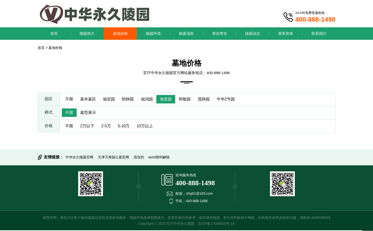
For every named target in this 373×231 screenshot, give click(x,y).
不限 (69, 99)
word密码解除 (159, 158)
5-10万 (126, 127)
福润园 (149, 99)
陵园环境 (153, 33)
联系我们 (318, 33)
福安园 (110, 99)
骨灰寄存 (219, 33)
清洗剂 (139, 158)
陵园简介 (87, 33)
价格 (49, 127)
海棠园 (168, 99)
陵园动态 (252, 33)
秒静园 (130, 99)
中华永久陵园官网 (79, 158)
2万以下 (88, 127)
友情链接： (54, 158)
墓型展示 (89, 113)
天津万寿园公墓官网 (113, 158)
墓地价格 (120, 33)
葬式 (49, 113)
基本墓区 (89, 99)
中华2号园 (229, 99)
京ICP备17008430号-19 (216, 224)
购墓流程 (186, 33)
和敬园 (188, 99)
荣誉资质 (285, 33)
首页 (54, 33)
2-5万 (107, 127)
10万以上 (147, 127)
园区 (49, 99)
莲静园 (207, 99)
